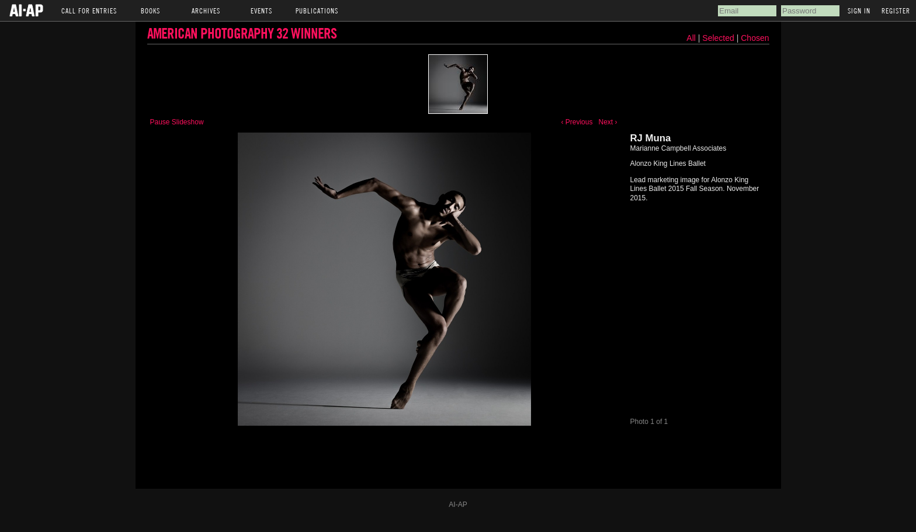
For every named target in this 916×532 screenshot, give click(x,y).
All (691, 38)
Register (896, 10)
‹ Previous (576, 122)
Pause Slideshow (177, 122)
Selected (719, 38)
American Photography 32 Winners (241, 33)
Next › (607, 122)
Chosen (755, 38)
